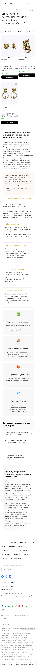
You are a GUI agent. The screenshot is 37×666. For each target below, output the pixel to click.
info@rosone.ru (6, 589)
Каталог (4, 542)
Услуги (31, 542)
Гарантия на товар (20, 554)
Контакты (23, 550)
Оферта (4, 619)
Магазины (5, 554)
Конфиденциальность (22, 615)
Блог (3, 546)
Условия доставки (9, 550)
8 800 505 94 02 (7, 586)
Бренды (22, 542)
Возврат (4, 559)
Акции (13, 542)
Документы (16, 559)
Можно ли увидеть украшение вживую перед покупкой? (16, 449)
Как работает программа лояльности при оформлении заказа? (16, 458)
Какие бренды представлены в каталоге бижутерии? (16, 433)
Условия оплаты (15, 546)
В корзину (10, 77)
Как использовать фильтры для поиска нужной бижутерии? (16, 441)
